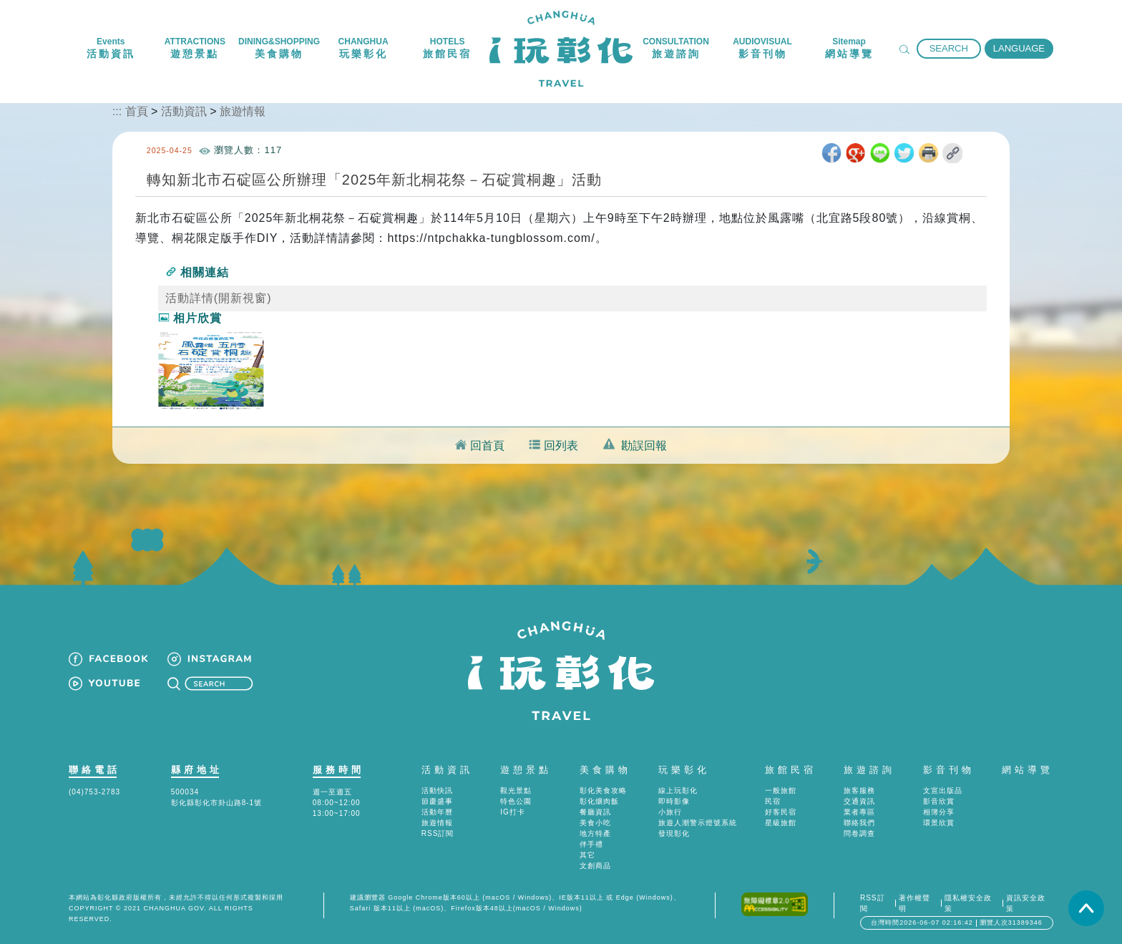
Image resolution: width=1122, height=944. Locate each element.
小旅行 (670, 812)
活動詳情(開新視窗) (218, 298)
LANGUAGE (1019, 48)
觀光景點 (516, 790)
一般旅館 (780, 790)
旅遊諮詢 (869, 769)
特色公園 (516, 801)
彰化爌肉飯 (599, 801)
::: (117, 111)
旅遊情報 (242, 111)
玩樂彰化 (684, 769)
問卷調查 (859, 833)
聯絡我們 (859, 823)
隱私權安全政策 (968, 903)
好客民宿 (780, 812)
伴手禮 (591, 844)
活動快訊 (437, 790)
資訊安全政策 (1025, 903)
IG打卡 (512, 812)
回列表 (561, 445)
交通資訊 (859, 801)
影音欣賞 (939, 801)
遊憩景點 (526, 769)
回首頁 (487, 445)
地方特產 (595, 833)
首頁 (136, 111)
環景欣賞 (939, 823)
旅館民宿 (790, 769)
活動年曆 (437, 812)
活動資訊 (184, 111)
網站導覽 (1027, 769)
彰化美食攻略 (603, 790)
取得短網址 (952, 153)
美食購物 (605, 769)
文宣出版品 (942, 790)
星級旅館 (780, 823)
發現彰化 (674, 833)
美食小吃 (595, 823)
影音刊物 (949, 769)
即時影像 (674, 801)
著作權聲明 (914, 903)
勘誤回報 (644, 445)
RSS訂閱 (437, 833)
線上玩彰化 (678, 790)
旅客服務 (859, 790)
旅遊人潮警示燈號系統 (697, 823)
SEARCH (949, 48)
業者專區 (859, 812)
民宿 (773, 801)
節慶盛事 (437, 801)
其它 (587, 855)
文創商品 (595, 866)
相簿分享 (939, 812)
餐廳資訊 (595, 812)
